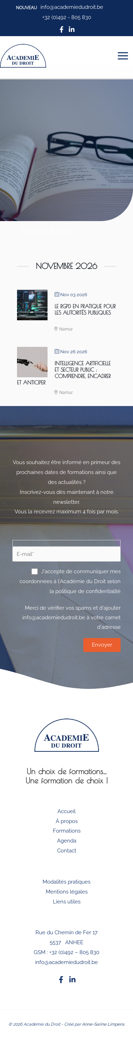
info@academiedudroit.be (66, 962)
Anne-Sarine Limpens (103, 1024)
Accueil (66, 811)
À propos (67, 821)
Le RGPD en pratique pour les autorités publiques (85, 309)
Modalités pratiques (66, 882)
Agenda (66, 841)
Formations (67, 831)
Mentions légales (67, 892)
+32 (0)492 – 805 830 (74, 952)
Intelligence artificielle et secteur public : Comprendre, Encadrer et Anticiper (64, 372)
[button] (26, 8)
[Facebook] (61, 979)
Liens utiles (67, 901)
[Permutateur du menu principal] (123, 56)
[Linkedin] (72, 979)
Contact (66, 850)
